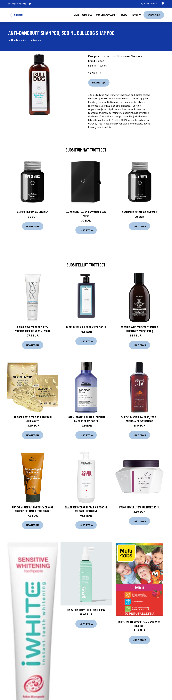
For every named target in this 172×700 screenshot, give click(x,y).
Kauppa (136, 14)
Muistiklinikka (83, 14)
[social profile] (30, 3)
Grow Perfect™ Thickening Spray (86, 610)
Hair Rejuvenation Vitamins (32, 212)
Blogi (124, 14)
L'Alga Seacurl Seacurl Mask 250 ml (139, 507)
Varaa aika (154, 14)
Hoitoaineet (36, 40)
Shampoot (136, 56)
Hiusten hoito (18, 40)
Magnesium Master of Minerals (139, 212)
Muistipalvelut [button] (105, 14)
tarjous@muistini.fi (148, 3)
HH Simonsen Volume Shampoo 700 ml (86, 327)
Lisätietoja (98, 82)
